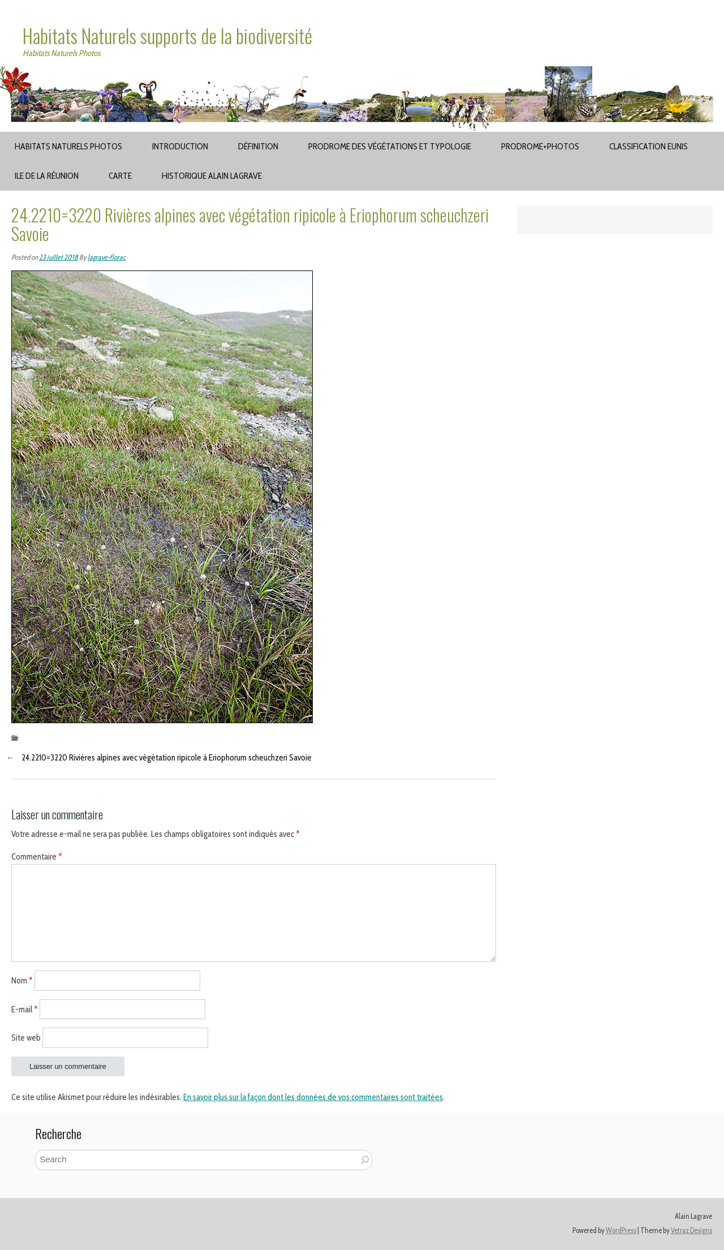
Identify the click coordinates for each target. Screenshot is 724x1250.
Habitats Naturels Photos (68, 146)
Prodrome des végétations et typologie (389, 146)
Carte (120, 175)
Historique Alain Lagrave (212, 175)
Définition (258, 146)
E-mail (24, 1009)
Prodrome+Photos (540, 146)
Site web (26, 1038)
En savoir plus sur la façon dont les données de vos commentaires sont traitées (313, 1097)
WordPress (621, 1230)
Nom (22, 980)
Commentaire (36, 857)
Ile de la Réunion (47, 175)
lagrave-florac (107, 257)
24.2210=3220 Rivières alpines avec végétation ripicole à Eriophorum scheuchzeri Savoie (166, 758)
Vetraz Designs (691, 1230)
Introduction (180, 146)
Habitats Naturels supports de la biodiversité (167, 36)
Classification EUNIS (648, 146)
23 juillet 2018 (58, 257)
